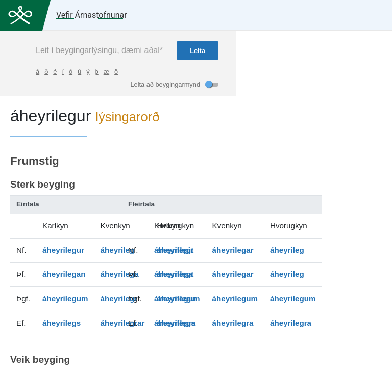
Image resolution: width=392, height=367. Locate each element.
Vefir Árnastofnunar (91, 15)
